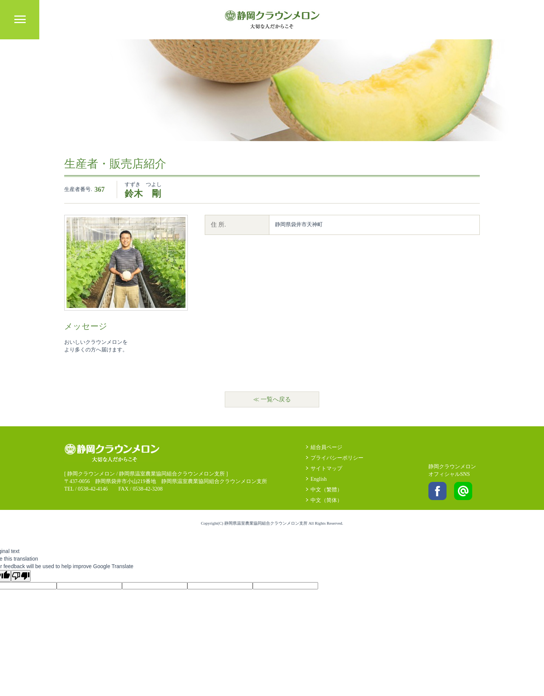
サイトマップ (326, 468)
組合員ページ (326, 447)
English (319, 479)
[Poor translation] (21, 576)
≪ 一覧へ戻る (272, 399)
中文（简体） (326, 500)
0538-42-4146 (93, 489)
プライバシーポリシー (337, 458)
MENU (19, 19)
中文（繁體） (326, 489)
